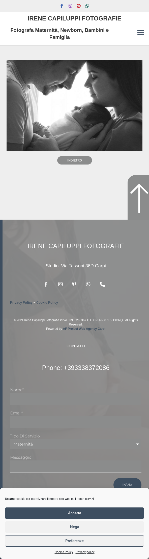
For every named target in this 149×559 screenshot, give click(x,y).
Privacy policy (85, 552)
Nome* (17, 389)
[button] (140, 32)
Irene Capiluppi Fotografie (75, 18)
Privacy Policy (21, 302)
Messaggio (21, 457)
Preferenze (74, 541)
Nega (74, 527)
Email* (16, 413)
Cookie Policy (64, 552)
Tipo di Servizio (25, 436)
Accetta (74, 513)
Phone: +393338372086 (76, 367)
